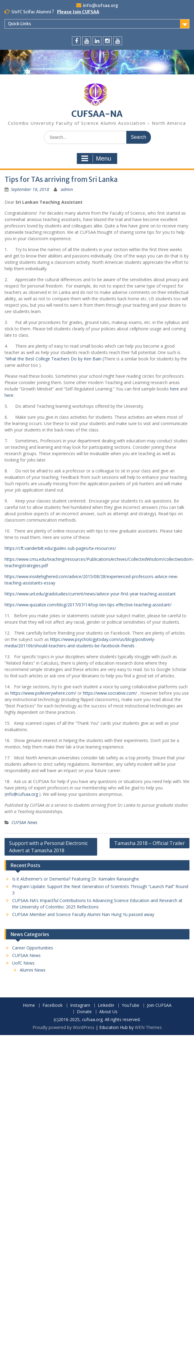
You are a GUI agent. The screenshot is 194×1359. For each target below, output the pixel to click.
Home (29, 1005)
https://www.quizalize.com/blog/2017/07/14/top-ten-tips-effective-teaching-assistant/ (88, 605)
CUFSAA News (24, 822)
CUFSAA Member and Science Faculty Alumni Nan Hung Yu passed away (83, 914)
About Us (108, 1012)
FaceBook (53, 1005)
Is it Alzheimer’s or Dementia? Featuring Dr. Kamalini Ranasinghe (77, 879)
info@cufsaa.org (100, 5)
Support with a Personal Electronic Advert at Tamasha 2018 (48, 847)
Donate (84, 1012)
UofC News (23, 963)
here (174, 389)
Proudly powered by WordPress (63, 1027)
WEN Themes (148, 1027)
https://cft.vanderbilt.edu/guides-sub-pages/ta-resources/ (60, 548)
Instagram (80, 1005)
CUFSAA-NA (97, 113)
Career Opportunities (32, 948)
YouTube (130, 1005)
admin (67, 189)
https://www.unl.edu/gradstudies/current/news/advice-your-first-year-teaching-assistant (90, 594)
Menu (96, 158)
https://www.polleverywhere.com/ (43, 693)
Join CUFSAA (159, 1005)
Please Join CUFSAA (78, 12)
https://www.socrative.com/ (110, 693)
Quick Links (19, 23)
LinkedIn (106, 1005)
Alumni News (33, 970)
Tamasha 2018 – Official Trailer (149, 843)
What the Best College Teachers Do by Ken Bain (54, 359)
